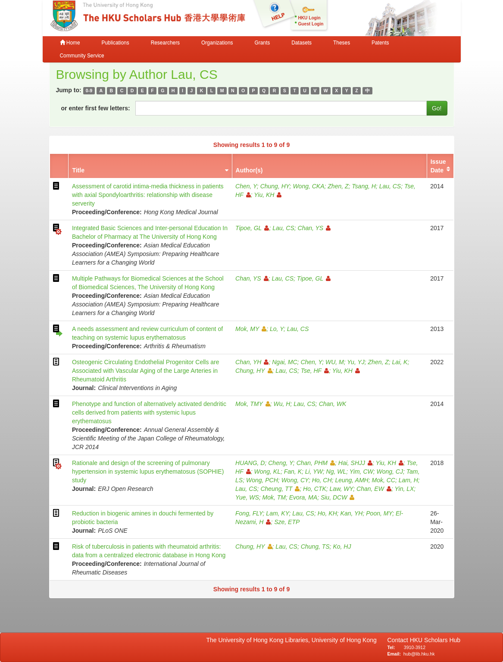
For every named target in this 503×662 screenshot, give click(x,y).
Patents (380, 43)
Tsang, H (364, 186)
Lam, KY (277, 513)
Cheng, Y (280, 462)
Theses (341, 43)
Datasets (301, 43)
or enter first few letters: (95, 108)
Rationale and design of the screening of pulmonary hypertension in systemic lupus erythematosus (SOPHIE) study (148, 471)
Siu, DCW (337, 497)
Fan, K (293, 471)
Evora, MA (303, 497)
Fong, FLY (249, 513)
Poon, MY (379, 513)
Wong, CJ (390, 471)
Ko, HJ (342, 546)
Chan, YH (252, 362)
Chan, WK (333, 403)
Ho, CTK (314, 488)
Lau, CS (390, 186)
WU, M (334, 362)
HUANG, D (250, 462)
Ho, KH (327, 513)
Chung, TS (315, 546)
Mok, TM (274, 497)
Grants (262, 43)
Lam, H (408, 480)
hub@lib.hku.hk (419, 653)
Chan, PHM (316, 462)
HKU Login (309, 18)
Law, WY (341, 488)
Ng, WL (336, 471)
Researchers (165, 43)
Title (78, 170)
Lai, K (400, 362)
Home (70, 43)
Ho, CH (322, 480)
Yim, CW (361, 471)
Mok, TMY (252, 403)
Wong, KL (267, 471)
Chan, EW (373, 488)
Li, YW (314, 471)
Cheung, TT (280, 488)
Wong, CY (295, 480)
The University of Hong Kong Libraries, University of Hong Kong (293, 640)
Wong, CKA (308, 186)
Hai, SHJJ (355, 462)
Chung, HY (275, 186)
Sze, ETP (287, 521)
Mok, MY (250, 328)
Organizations (217, 43)
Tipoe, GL (252, 228)
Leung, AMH (351, 480)
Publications (115, 43)
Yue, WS (247, 497)
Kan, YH (352, 513)
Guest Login (311, 24)
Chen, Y (246, 186)
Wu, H (282, 403)
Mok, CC (383, 480)
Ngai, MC (284, 362)
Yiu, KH (267, 194)
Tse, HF (315, 370)
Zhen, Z (338, 186)
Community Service (82, 56)
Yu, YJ (355, 362)
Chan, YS (314, 228)
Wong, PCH (262, 480)
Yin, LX (404, 488)
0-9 (89, 90)
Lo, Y (277, 328)
